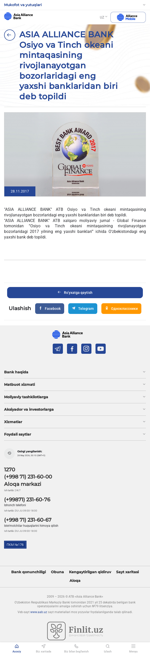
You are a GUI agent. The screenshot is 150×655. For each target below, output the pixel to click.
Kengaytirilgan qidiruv (90, 572)
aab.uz (18, 16)
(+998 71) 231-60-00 (28, 477)
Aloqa (75, 581)
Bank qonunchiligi (28, 572)
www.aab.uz (38, 612)
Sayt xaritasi (127, 572)
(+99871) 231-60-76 (27, 500)
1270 (9, 470)
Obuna (57, 572)
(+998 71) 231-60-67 (27, 520)
